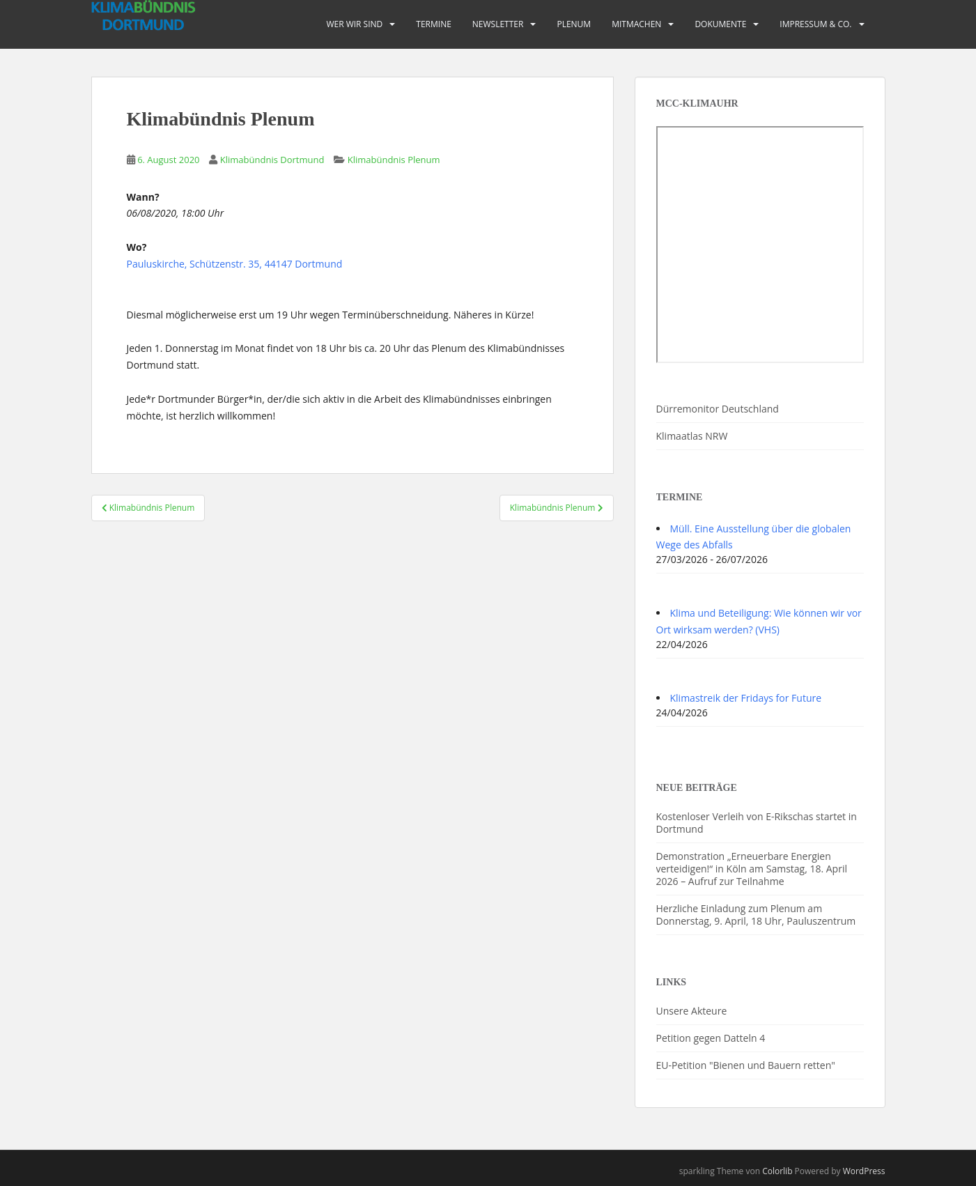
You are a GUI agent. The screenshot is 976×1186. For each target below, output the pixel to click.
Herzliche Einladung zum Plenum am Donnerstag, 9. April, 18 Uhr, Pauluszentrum (756, 914)
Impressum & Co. (815, 24)
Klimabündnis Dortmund (272, 159)
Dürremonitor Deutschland (717, 408)
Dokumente (720, 24)
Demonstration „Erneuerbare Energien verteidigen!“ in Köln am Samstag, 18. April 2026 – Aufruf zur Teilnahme (751, 868)
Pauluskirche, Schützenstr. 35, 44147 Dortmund (235, 263)
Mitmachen (636, 24)
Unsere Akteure (691, 1010)
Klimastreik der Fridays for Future (746, 697)
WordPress (864, 1171)
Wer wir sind (354, 24)
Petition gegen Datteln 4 (711, 1038)
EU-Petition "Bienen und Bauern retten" (745, 1065)
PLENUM (574, 24)
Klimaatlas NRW (692, 435)
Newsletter (498, 24)
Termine (433, 24)
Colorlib (777, 1171)
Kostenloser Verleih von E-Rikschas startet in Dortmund (756, 822)
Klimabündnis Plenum (394, 159)
